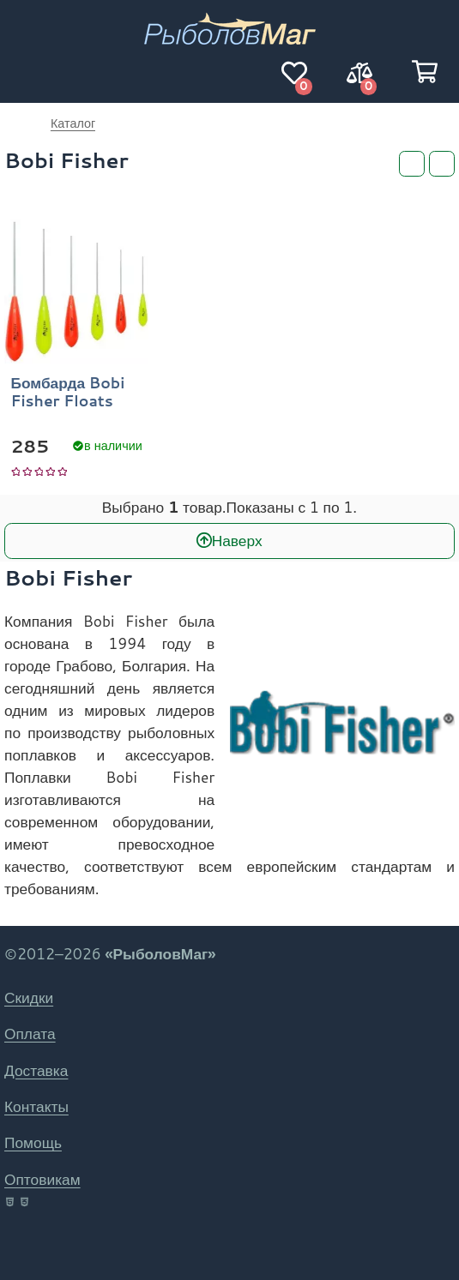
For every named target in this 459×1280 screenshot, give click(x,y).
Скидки (28, 997)
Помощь (33, 1142)
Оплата (30, 1033)
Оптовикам (42, 1179)
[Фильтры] (412, 164)
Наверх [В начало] (237, 540)
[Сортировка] (442, 164)
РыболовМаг (18, 123)
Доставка (36, 1070)
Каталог (73, 123)
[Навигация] (34, 73)
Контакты (36, 1106)
